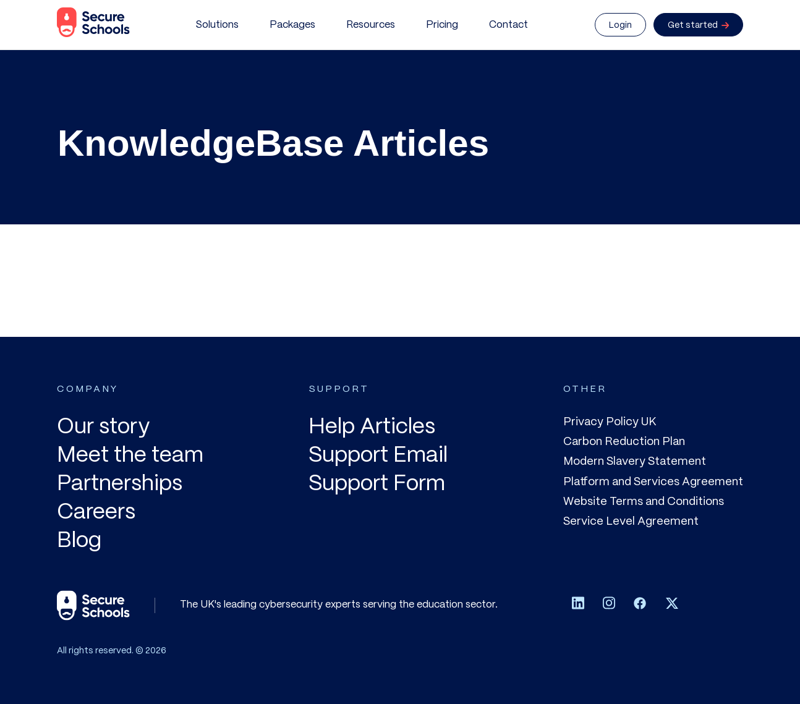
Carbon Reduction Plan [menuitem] (624, 441)
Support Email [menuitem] (378, 456)
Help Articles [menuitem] (372, 427)
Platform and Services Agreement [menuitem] (653, 482)
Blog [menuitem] (79, 541)
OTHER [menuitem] (584, 389)
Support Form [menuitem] (377, 484)
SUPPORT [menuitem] (339, 389)
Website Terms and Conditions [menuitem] (643, 501)
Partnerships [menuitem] (119, 484)
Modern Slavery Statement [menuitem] (634, 461)
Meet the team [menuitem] (130, 456)
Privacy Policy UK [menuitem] (610, 422)
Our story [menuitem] (103, 427)
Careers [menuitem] (96, 513)
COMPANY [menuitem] (87, 389)
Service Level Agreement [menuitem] (631, 521)
